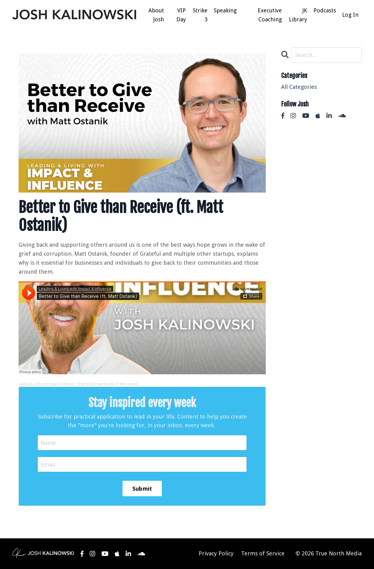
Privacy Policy (216, 553)
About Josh (156, 15)
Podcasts (324, 10)
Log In (350, 14)
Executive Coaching (270, 15)
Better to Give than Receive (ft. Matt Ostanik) (107, 384)
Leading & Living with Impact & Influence (46, 384)
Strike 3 (200, 15)
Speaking (225, 10)
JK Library (298, 15)
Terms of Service (263, 553)
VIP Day (181, 15)
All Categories (299, 87)
